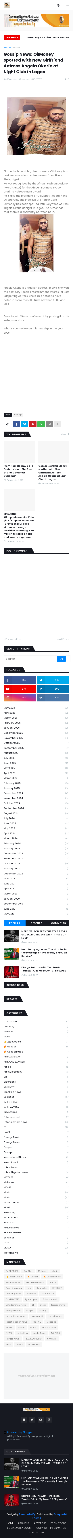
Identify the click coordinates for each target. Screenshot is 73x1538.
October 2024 (36, 803)
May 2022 (36, 879)
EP (36, 1127)
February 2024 (36, 843)
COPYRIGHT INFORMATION (51, 1528)
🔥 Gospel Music (36, 1052)
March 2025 (36, 778)
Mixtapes (36, 1182)
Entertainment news (36, 1122)
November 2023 (36, 859)
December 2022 (36, 874)
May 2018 (36, 914)
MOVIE (36, 1187)
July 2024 (36, 818)
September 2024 (36, 808)
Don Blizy (36, 1027)
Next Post (62, 639)
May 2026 (36, 708)
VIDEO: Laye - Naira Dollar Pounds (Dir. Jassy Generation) (48, 38)
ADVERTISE (40, 1523)
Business (36, 1097)
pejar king (36, 1213)
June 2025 (36, 763)
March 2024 (36, 838)
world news (36, 1253)
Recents (36, 923)
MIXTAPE (36, 1177)
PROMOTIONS (58, 1523)
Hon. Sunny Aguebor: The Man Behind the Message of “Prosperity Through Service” (44, 953)
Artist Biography (36, 1072)
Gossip (17, 47)
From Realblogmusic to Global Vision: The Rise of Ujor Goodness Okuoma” (18, 471)
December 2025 (36, 733)
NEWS (36, 1207)
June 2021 (36, 884)
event (36, 1132)
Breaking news (36, 1092)
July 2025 (36, 758)
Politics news (36, 1228)
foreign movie (36, 1137)
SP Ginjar (36, 1238)
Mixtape (36, 1032)
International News (36, 1157)
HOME (10, 1523)
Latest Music (36, 1167)
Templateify (27, 1514)
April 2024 (36, 833)
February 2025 (36, 783)
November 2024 (36, 798)
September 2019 (36, 904)
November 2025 (36, 738)
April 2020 (36, 889)
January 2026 (36, 728)
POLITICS (36, 1223)
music (36, 1192)
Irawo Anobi (36, 1162)
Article (36, 1067)
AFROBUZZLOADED (36, 1062)
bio (36, 1077)
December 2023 (36, 853)
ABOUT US (24, 1523)
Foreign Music (36, 1142)
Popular (14, 923)
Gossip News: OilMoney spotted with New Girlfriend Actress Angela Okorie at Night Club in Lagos (53, 472)
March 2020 (36, 894)
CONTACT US (36, 1532)
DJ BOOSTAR (36, 1102)
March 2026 (36, 718)
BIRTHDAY (36, 1087)
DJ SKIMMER (36, 1022)
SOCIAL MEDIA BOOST (19, 1528)
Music (36, 1037)
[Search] (30, 659)
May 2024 (36, 828)
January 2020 (36, 899)
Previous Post (13, 639)
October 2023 (36, 864)
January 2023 (36, 869)
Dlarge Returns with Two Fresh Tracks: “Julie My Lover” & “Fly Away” (44, 969)
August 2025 (36, 753)
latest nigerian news (36, 1172)
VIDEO (36, 1248)
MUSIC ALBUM (36, 1203)
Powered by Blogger (18, 1432)
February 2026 (36, 723)
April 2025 (36, 773)
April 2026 (36, 713)
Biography (36, 1082)
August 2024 (36, 813)
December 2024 (36, 793)
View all (65, 434)
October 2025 (36, 743)
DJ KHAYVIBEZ (36, 1107)
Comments (58, 923)
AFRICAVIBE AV (36, 1057)
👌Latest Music (36, 1042)
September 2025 (36, 748)
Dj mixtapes (36, 1112)
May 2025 (36, 768)
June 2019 (36, 909)
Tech (36, 1243)
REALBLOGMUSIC (36, 1233)
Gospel (36, 1147)
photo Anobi (36, 1218)
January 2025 (36, 788)
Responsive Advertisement (36, 1376)
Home (7, 47)
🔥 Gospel (36, 1047)
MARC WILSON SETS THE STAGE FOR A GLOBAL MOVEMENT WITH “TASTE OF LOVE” (44, 935)
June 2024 (36, 823)
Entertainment (36, 1117)
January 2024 (36, 849)
